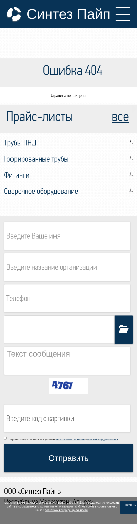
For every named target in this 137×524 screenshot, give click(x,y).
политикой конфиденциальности (102, 440)
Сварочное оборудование (41, 191)
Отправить (68, 458)
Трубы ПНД (20, 142)
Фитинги (17, 175)
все (120, 116)
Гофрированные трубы (36, 159)
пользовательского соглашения (70, 440)
